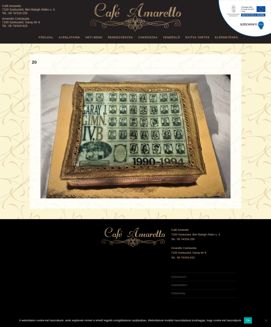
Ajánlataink (69, 37)
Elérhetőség (226, 37)
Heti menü (94, 37)
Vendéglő (171, 37)
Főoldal (46, 37)
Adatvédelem (179, 285)
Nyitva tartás (197, 37)
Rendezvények (120, 37)
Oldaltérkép (178, 293)
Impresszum (178, 276)
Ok (248, 320)
